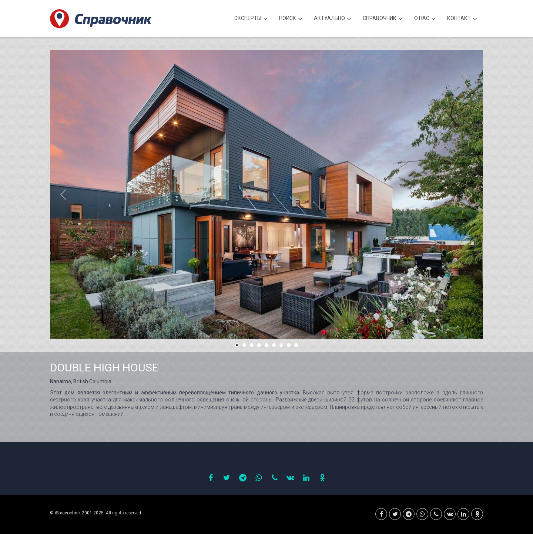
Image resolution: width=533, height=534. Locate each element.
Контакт (462, 19)
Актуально (332, 19)
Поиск (290, 19)
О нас (425, 19)
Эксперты (251, 19)
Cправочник (383, 19)
